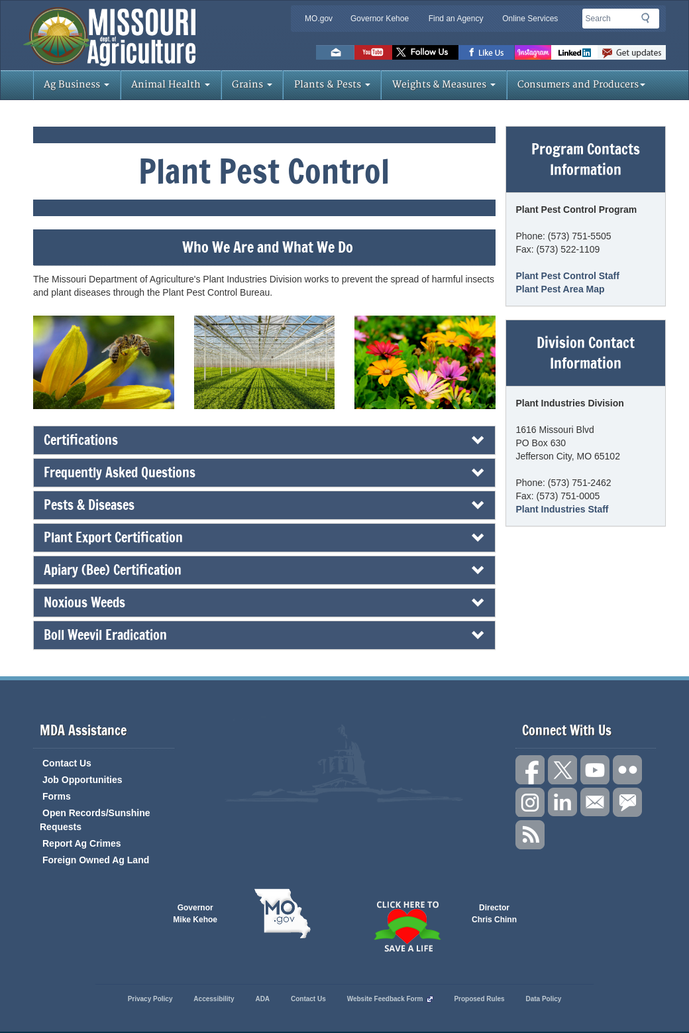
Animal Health (170, 84)
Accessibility (213, 999)
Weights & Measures (444, 84)
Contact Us (66, 763)
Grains (252, 84)
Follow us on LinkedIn (562, 802)
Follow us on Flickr (627, 769)
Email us (335, 52)
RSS (530, 834)
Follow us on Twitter (425, 52)
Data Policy (543, 999)
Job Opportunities (82, 779)
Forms (56, 796)
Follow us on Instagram (533, 52)
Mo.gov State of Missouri (282, 913)
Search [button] (649, 21)
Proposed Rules (479, 999)
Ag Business (76, 84)
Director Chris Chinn (494, 913)
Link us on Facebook (530, 769)
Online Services (530, 18)
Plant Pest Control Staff (567, 276)
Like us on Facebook (486, 52)
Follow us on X (562, 769)
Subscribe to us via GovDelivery (632, 52)
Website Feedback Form (390, 999)
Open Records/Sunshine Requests (95, 820)
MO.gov (319, 18)
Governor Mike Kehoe (195, 913)
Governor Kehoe (379, 18)
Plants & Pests (332, 84)
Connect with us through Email (595, 802)
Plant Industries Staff (562, 509)
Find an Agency (456, 18)
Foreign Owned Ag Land (95, 860)
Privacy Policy (150, 999)
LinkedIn (574, 52)
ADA (262, 999)
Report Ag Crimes (81, 843)
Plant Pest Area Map (560, 289)
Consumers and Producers (581, 84)
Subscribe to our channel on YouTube (595, 769)
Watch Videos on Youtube (373, 52)
